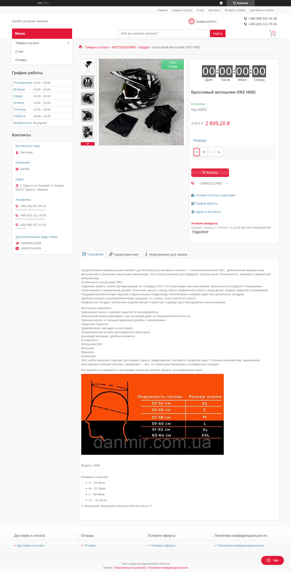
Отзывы (21, 60)
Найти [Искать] (218, 33)
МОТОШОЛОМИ (124, 47)
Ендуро (144, 47)
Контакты (214, 10)
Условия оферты (163, 545)
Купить (212, 172)
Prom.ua (164, 563)
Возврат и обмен (235, 10)
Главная (162, 10)
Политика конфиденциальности (241, 545)
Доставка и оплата (261, 10)
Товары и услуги (182, 10)
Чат (273, 560)
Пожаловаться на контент (130, 567)
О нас (200, 10)
